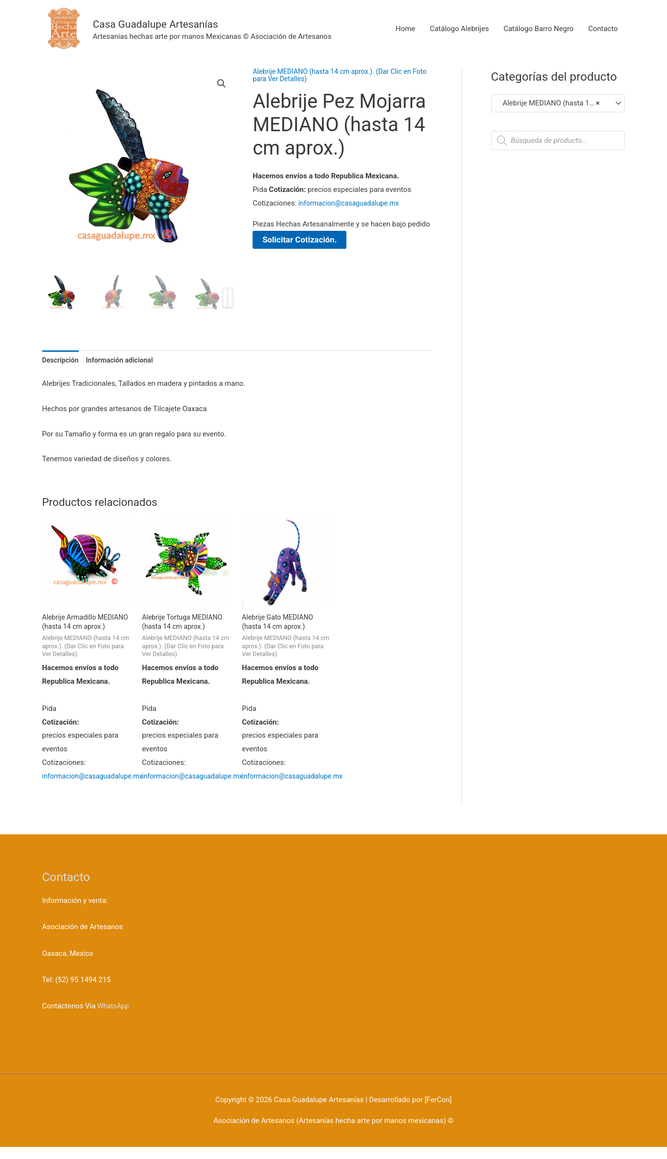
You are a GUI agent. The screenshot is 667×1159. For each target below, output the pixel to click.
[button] (221, 84)
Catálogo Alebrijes (459, 35)
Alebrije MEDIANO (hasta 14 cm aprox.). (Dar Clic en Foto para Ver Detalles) (337, 75)
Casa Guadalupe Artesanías (195, 29)
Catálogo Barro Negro (538, 35)
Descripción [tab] (61, 359)
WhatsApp (114, 1017)
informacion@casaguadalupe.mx (351, 203)
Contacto (603, 35)
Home (405, 35)
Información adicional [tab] (123, 359)
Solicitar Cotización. (302, 240)
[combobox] (558, 103)
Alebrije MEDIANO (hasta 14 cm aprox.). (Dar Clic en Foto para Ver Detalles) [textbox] (553, 103)
